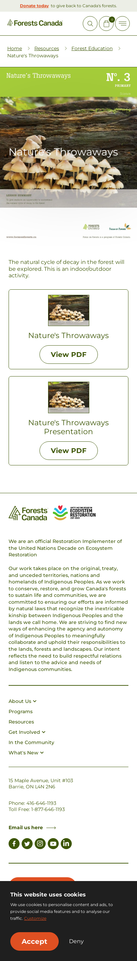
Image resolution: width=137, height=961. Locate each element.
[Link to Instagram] (40, 845)
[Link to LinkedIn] (66, 845)
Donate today (34, 5)
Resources (46, 48)
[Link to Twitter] (27, 845)
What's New (26, 753)
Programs (21, 711)
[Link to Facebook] (14, 845)
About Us (22, 701)
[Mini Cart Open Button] (106, 23)
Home (14, 48)
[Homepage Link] (35, 24)
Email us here (32, 827)
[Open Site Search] (90, 23)
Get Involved (27, 732)
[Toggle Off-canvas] (122, 23)
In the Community (31, 742)
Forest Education (92, 48)
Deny (76, 941)
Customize (35, 918)
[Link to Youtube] (53, 845)
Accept (34, 941)
